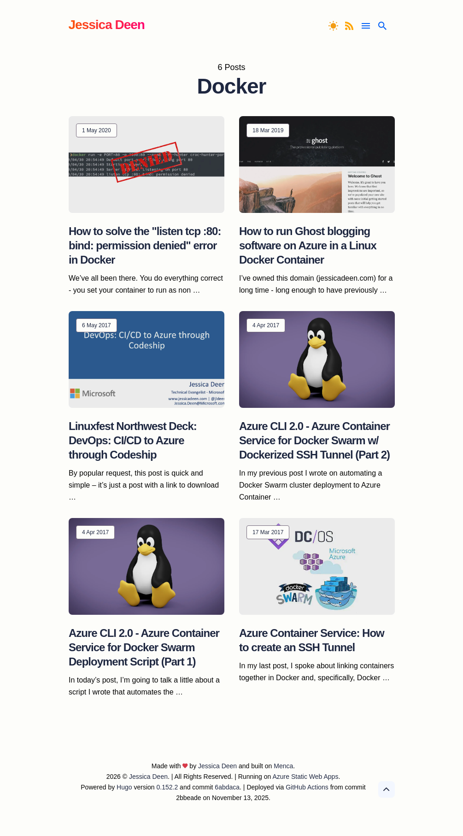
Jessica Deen (107, 25)
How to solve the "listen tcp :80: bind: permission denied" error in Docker (145, 245)
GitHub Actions (307, 787)
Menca (283, 766)
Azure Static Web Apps (305, 776)
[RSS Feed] (350, 25)
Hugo (124, 787)
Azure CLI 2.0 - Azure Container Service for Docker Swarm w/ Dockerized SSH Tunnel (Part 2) (314, 440)
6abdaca (227, 787)
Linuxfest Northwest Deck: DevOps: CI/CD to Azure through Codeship (133, 440)
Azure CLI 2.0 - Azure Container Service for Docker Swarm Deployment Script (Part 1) (144, 647)
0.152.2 (167, 787)
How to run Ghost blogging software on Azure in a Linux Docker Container (307, 245)
